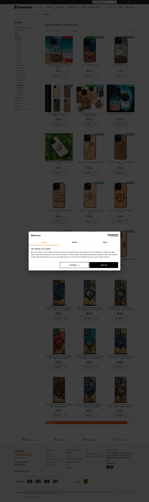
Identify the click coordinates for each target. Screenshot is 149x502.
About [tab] (105, 242)
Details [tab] (74, 242)
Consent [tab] (44, 242)
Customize (74, 265)
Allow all (104, 265)
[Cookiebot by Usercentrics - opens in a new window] (109, 235)
